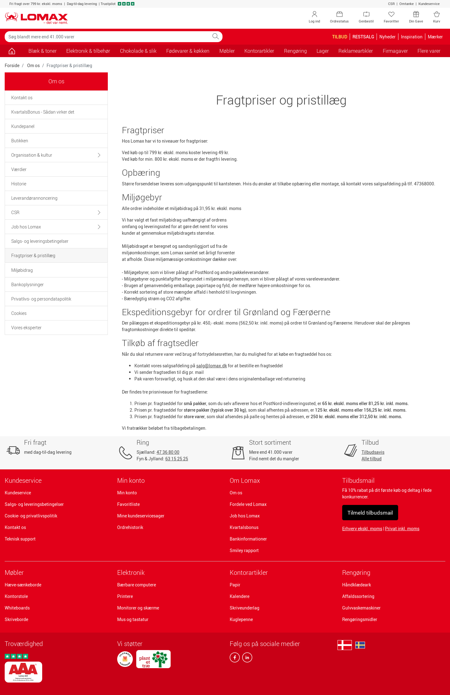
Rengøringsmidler (359, 619)
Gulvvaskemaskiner (361, 608)
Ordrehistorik (130, 527)
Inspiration (411, 37)
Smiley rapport (244, 550)
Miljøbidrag (22, 270)
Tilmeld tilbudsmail (370, 512)
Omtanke (406, 3)
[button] (96, 155)
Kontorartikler (249, 572)
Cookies (19, 313)
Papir (235, 585)
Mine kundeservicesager (140, 516)
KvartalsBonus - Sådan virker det (42, 112)
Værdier (19, 169)
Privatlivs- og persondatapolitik (41, 299)
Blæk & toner (42, 50)
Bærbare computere (136, 585)
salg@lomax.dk (211, 366)
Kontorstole (16, 596)
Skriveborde (16, 619)
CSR (391, 3)
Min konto (127, 493)
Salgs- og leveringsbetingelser (39, 241)
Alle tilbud (372, 459)
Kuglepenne (241, 619)
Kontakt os (21, 97)
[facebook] (235, 659)
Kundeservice (429, 3)
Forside (12, 65)
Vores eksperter (26, 327)
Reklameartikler (355, 50)
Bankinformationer (248, 539)
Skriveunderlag (244, 608)
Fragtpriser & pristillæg (33, 255)
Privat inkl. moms (402, 528)
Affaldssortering (358, 596)
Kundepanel (22, 126)
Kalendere (239, 596)
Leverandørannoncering (34, 198)
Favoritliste (128, 504)
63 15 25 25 (176, 459)
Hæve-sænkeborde (23, 585)
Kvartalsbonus (244, 527)
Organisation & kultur (31, 155)
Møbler (14, 572)
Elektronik (131, 572)
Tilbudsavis (373, 452)
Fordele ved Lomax (248, 504)
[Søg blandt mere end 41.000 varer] (107, 36)
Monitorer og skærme (138, 608)
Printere (125, 596)
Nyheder (387, 37)
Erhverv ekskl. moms (362, 528)
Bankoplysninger (27, 284)
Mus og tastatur (132, 619)
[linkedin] (246, 659)
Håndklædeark (356, 585)
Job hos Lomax (26, 227)
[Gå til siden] (12, 51)
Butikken (19, 141)
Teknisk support (20, 539)
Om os (33, 65)
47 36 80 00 (168, 452)
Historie (18, 184)
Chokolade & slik (138, 50)
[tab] (56, 98)
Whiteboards (17, 608)
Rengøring (356, 572)
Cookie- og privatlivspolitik (31, 516)
